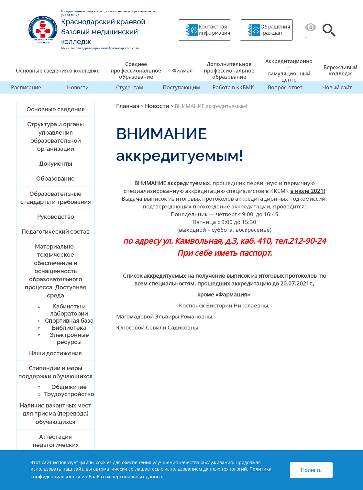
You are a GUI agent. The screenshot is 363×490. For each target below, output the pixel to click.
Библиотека (69, 327)
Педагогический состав (56, 231)
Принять (311, 470)
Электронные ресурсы (69, 338)
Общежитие (69, 387)
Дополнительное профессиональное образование (229, 70)
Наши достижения (55, 353)
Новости (78, 87)
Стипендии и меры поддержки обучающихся (55, 372)
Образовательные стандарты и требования (55, 197)
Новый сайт (337, 87)
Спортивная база (69, 320)
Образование (55, 178)
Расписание (26, 87)
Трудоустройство (69, 394)
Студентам (129, 87)
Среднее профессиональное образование (136, 70)
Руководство (55, 216)
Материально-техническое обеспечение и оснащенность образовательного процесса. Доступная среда (55, 271)
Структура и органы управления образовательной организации (55, 136)
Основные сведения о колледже (58, 70)
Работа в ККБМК (233, 87)
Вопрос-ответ (285, 87)
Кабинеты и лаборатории (69, 310)
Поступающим (181, 87)
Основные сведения (56, 109)
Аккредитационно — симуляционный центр (289, 71)
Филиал (182, 70)
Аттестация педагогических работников (56, 444)
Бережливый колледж (341, 70)
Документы (55, 163)
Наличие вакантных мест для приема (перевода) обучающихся (55, 413)
